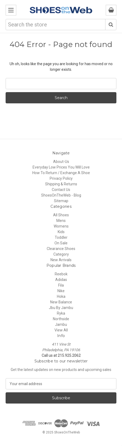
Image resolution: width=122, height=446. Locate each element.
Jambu (61, 324)
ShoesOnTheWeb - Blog (61, 195)
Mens (61, 220)
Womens (61, 226)
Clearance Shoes (61, 249)
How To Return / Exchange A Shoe (61, 173)
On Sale (61, 243)
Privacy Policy (61, 178)
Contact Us (61, 189)
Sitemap (61, 201)
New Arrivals (61, 260)
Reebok (61, 274)
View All (61, 330)
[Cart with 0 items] (111, 10)
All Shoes (61, 215)
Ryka (61, 313)
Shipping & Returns (61, 184)
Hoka (61, 296)
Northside (61, 319)
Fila (61, 285)
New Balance (61, 302)
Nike (61, 291)
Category (61, 254)
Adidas (61, 279)
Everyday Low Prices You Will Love (61, 167)
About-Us (61, 161)
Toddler (61, 237)
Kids (61, 232)
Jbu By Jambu (61, 308)
